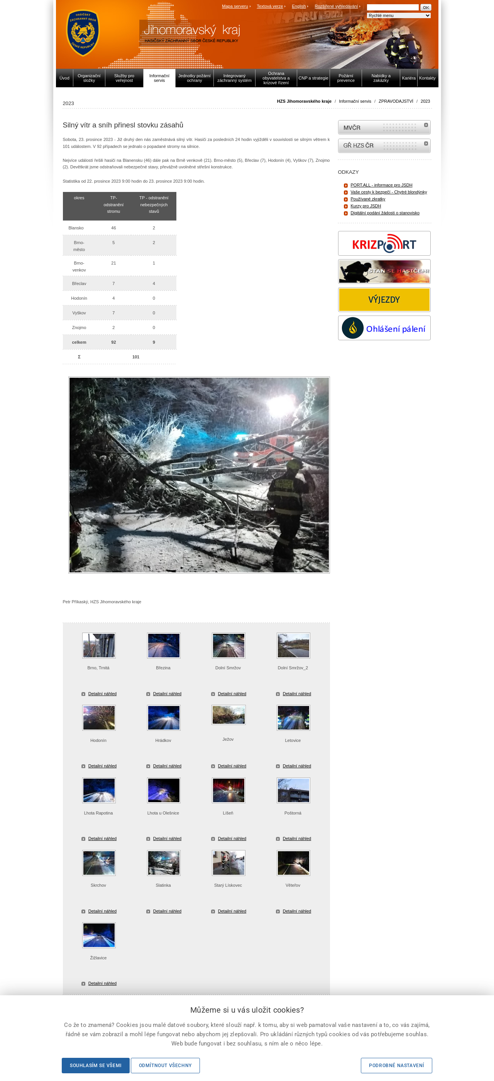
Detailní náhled (102, 693)
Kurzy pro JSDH (366, 206)
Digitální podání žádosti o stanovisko (385, 212)
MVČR (384, 127)
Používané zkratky (368, 199)
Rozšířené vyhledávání (336, 6)
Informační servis (355, 101)
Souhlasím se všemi (96, 1065)
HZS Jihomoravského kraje (304, 101)
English (299, 6)
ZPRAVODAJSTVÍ (396, 101)
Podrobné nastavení (396, 1065)
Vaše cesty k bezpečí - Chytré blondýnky (389, 192)
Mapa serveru (235, 6)
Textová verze (270, 6)
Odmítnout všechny (165, 1065)
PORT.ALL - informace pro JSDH (382, 185)
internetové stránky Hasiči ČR (384, 146)
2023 (425, 101)
